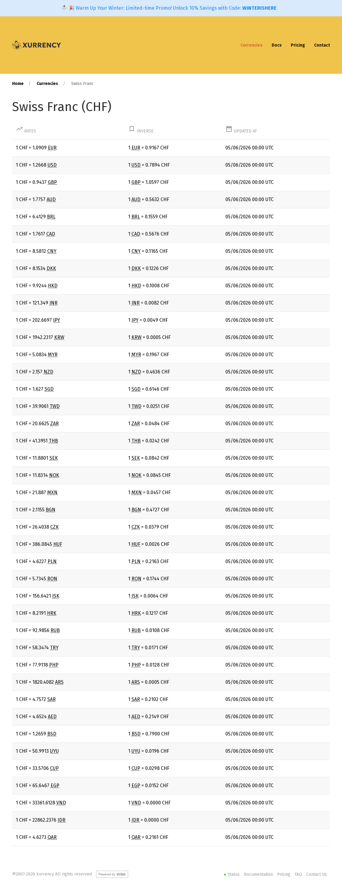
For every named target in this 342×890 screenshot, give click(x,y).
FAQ (298, 874)
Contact (322, 45)
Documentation (258, 874)
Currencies (252, 45)
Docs (277, 45)
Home (18, 83)
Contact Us (316, 874)
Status (232, 874)
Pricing (298, 45)
